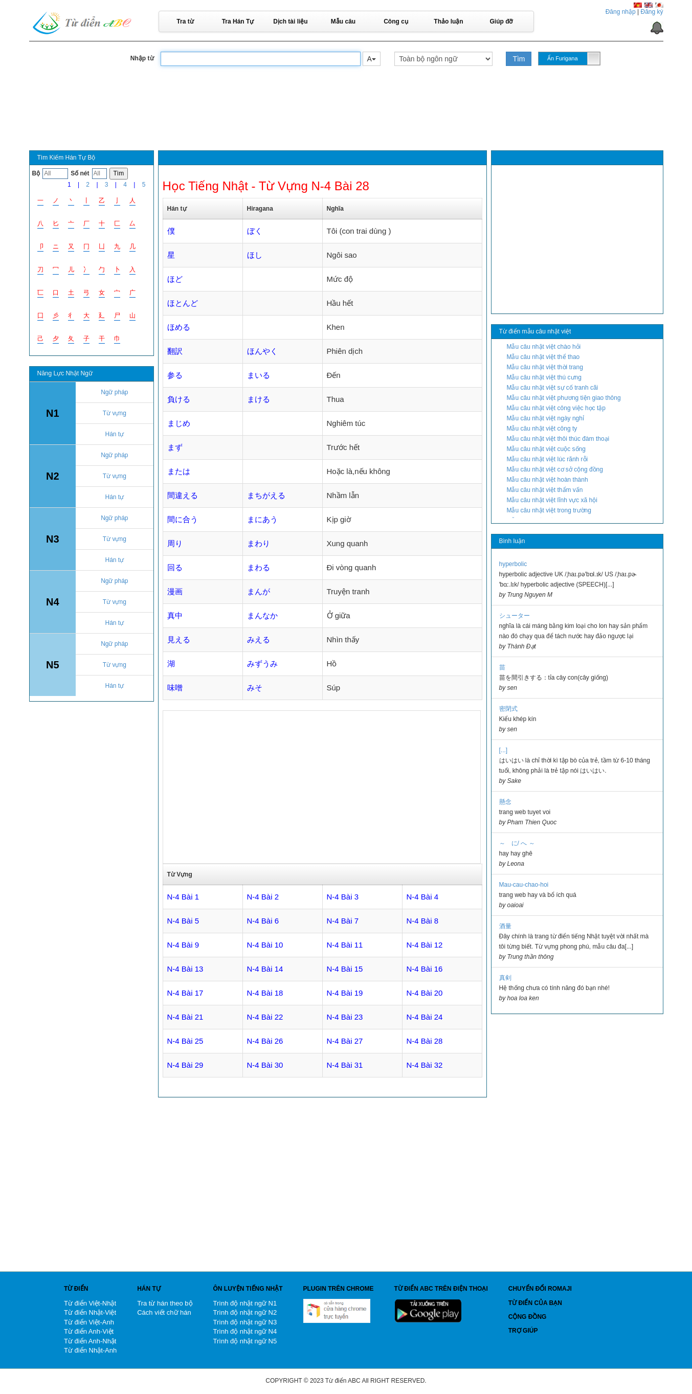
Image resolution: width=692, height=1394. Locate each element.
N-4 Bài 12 (425, 944)
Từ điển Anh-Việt (89, 1331)
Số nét (80, 173)
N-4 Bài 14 (265, 968)
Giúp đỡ (501, 21)
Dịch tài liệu (290, 21)
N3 (52, 539)
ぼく (254, 231)
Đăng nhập (621, 11)
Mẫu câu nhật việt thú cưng (544, 377)
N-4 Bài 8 (423, 920)
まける (258, 399)
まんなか (262, 615)
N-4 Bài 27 (345, 1041)
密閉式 (508, 708)
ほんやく (262, 351)
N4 (52, 602)
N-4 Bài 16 (425, 968)
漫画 (175, 591)
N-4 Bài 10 (265, 944)
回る (175, 567)
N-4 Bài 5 (183, 920)
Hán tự (114, 434)
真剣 (505, 977)
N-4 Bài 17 (185, 992)
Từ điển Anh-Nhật (90, 1341)
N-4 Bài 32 (425, 1065)
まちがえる (266, 495)
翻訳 (175, 351)
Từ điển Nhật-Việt (90, 1312)
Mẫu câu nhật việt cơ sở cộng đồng (555, 469)
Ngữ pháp (114, 392)
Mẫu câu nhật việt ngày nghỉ (545, 418)
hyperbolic (513, 564)
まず (175, 447)
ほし (254, 255)
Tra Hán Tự (238, 21)
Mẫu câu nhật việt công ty (542, 428)
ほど (175, 279)
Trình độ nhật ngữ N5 (245, 1341)
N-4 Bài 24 (425, 1017)
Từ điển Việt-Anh (89, 1322)
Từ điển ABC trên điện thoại (441, 1288)
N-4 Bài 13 (185, 968)
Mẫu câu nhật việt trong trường (549, 510)
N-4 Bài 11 (345, 944)
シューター (514, 615)
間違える (182, 495)
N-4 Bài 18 (265, 992)
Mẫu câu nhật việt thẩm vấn (545, 489)
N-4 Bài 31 (345, 1065)
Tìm (518, 59)
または (178, 471)
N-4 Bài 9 (183, 944)
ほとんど (182, 303)
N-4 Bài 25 (185, 1041)
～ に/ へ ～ (517, 843)
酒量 (505, 926)
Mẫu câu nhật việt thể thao (543, 357)
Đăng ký (651, 11)
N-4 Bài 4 (423, 896)
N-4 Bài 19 (345, 992)
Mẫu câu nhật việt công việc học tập (556, 408)
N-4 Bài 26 (265, 1041)
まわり (258, 543)
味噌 (175, 687)
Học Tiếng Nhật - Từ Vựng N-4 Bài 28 (266, 186)
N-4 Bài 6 (263, 920)
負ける (178, 399)
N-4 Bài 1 (183, 896)
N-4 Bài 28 (425, 1041)
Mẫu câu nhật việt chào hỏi (544, 346)
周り (175, 543)
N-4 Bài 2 (263, 896)
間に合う (182, 519)
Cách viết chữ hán (164, 1312)
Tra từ (184, 21)
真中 (175, 615)
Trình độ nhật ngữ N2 (245, 1312)
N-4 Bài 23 (345, 1017)
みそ (254, 687)
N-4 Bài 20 (425, 992)
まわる (258, 567)
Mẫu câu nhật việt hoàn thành (547, 479)
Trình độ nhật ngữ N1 (245, 1303)
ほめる (178, 327)
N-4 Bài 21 (185, 1017)
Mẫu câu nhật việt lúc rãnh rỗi (547, 459)
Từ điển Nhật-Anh (90, 1350)
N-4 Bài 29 (185, 1065)
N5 (52, 664)
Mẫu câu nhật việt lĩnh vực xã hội (552, 500)
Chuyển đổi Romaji (540, 1288)
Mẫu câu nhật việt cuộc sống (546, 449)
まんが (258, 591)
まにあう (262, 519)
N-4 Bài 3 (343, 896)
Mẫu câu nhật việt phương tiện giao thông (564, 397)
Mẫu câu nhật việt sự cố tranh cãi (552, 387)
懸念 (505, 801)
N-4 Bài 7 (343, 920)
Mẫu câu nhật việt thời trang (545, 367)
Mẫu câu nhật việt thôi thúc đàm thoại (558, 438)
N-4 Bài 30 (265, 1065)
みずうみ (262, 663)
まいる (258, 375)
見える (178, 639)
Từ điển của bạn (535, 1303)
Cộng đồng (527, 1316)
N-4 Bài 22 (265, 1017)
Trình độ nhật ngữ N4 (245, 1331)
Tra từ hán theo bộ (164, 1303)
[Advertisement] (346, 117)
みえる (258, 639)
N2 (52, 476)
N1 (52, 413)
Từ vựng (114, 413)
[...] (503, 750)
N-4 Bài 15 (345, 968)
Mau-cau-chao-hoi (524, 884)
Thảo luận (448, 21)
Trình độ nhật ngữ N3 (245, 1322)
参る (175, 375)
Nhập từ (142, 58)
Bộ (36, 173)
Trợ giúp (523, 1330)
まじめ (178, 423)
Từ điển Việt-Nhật (90, 1303)
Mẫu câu (343, 21)
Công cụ (396, 21)
